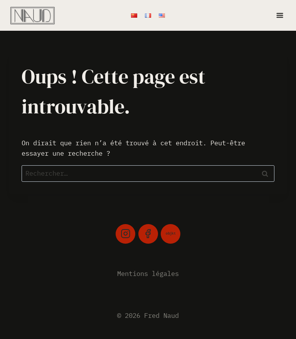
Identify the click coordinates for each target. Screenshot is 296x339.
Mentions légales (148, 273)
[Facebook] (148, 234)
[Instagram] (125, 234)
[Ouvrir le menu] (279, 15)
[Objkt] (170, 234)
